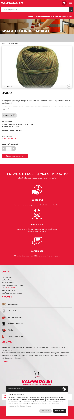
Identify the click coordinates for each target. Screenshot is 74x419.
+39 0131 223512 (9, 288)
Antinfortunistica (15, 324)
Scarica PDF (7, 115)
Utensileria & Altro (16, 336)
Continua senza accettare (16, 394)
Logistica (12, 311)
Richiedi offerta (14, 156)
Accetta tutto (59, 411)
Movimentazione (14, 317)
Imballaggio (13, 304)
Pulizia (10, 330)
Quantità (10, 144)
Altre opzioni (45, 411)
